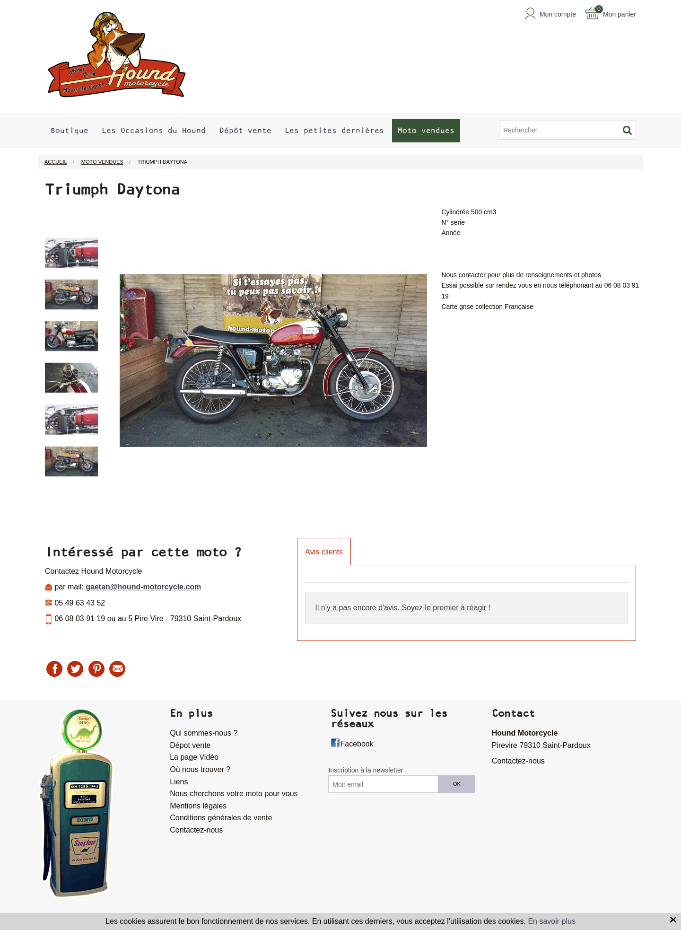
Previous (38, 365)
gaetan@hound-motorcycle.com (143, 587)
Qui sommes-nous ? (203, 733)
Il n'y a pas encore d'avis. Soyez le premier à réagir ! (402, 608)
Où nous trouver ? (200, 769)
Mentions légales (198, 806)
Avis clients (324, 552)
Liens (179, 782)
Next (105, 365)
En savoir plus (552, 921)
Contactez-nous (196, 830)
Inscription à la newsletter (365, 770)
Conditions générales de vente (221, 818)
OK (457, 784)
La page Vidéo (194, 757)
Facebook (356, 744)
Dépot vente (190, 745)
